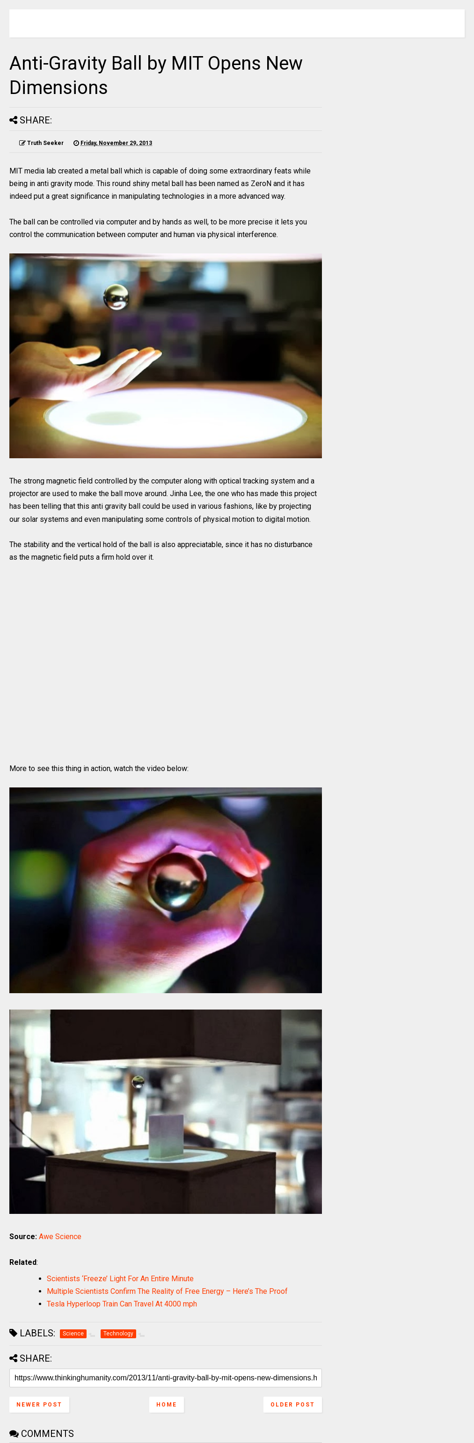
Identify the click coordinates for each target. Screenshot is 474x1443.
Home (166, 1404)
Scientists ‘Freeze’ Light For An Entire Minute (120, 1278)
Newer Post (39, 1404)
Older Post (292, 1404)
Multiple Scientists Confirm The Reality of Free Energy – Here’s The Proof (167, 1291)
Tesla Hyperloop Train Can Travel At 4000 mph (122, 1303)
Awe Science (60, 1236)
